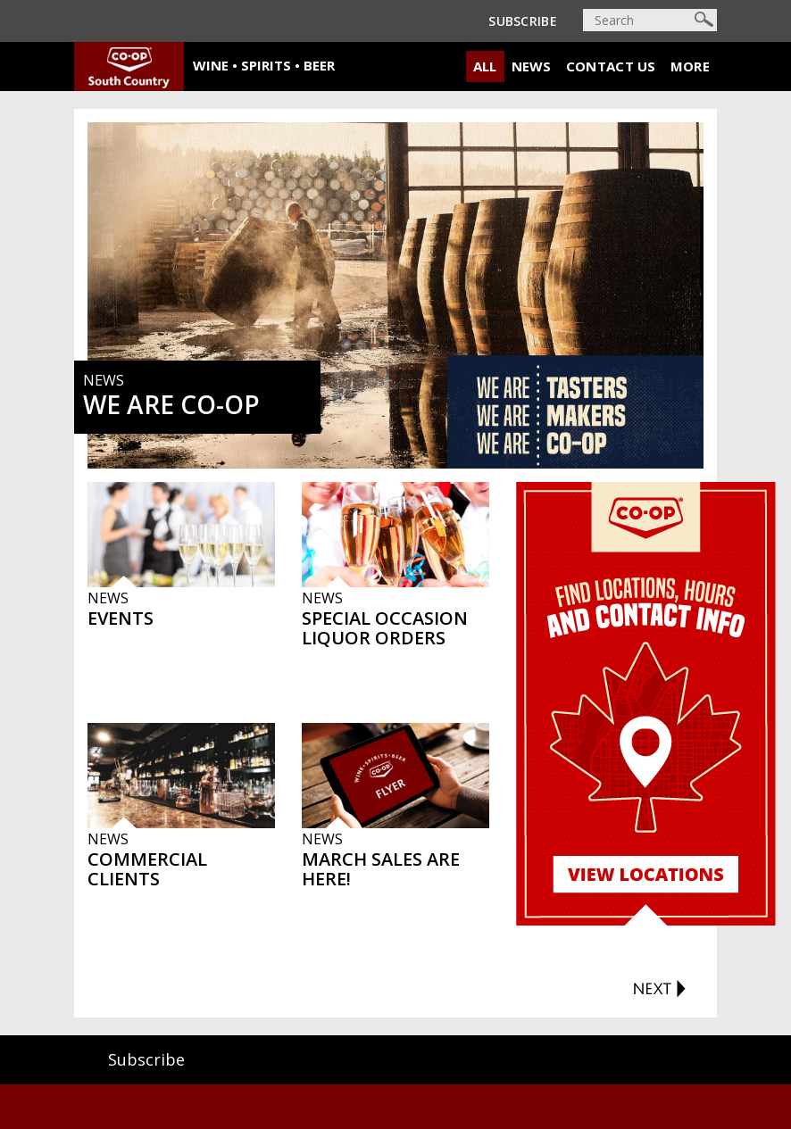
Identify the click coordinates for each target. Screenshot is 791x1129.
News (532, 66)
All (485, 66)
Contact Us (611, 66)
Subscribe (522, 20)
